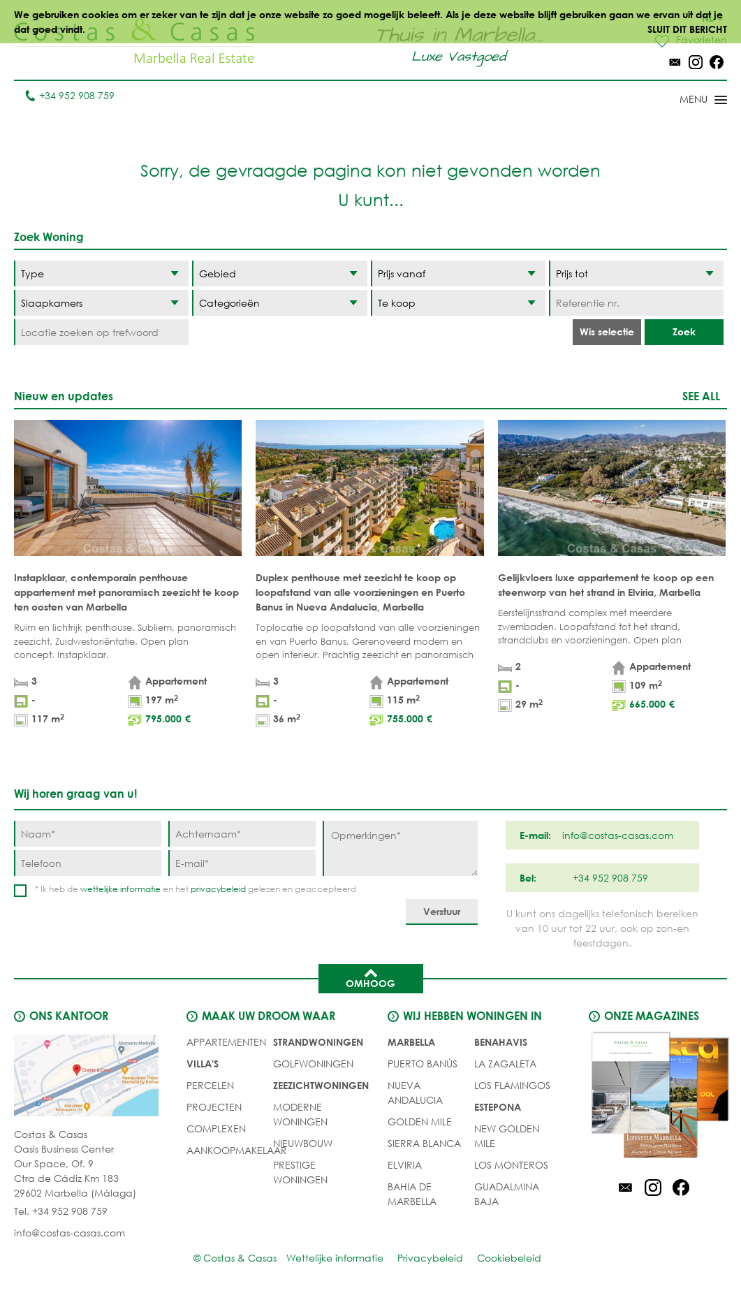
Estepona (497, 1107)
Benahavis (500, 1042)
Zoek (684, 331)
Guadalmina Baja (506, 1194)
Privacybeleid (430, 1257)
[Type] (101, 273)
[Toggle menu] (685, 100)
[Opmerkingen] (400, 848)
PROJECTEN (214, 1106)
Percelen (210, 1085)
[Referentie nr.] (636, 303)
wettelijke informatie (120, 889)
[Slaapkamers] (101, 303)
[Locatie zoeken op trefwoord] (101, 332)
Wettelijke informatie (334, 1257)
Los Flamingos (512, 1085)
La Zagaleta (505, 1063)
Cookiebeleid (509, 1257)
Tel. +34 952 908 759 (61, 1211)
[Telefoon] (87, 863)
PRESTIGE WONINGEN (300, 1172)
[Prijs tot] (636, 273)
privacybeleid (218, 889)
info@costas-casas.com (69, 1232)
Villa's (202, 1063)
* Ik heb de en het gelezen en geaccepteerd (195, 889)
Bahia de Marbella (412, 1194)
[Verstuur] (442, 912)
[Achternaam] (242, 834)
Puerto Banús (422, 1063)
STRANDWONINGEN (318, 1042)
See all (701, 395)
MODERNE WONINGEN (300, 1114)
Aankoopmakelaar (236, 1150)
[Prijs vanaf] (458, 273)
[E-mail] (242, 863)
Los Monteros (511, 1164)
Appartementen (226, 1042)
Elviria (405, 1164)
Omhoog (370, 977)
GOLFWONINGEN (313, 1063)
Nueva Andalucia (415, 1093)
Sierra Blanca (424, 1143)
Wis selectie (607, 331)
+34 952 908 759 (69, 95)
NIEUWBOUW (302, 1143)
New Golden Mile (506, 1136)
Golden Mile (420, 1121)
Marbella (411, 1042)
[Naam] (87, 834)
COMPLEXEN (216, 1128)
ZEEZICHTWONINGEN (321, 1085)
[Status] (458, 303)
